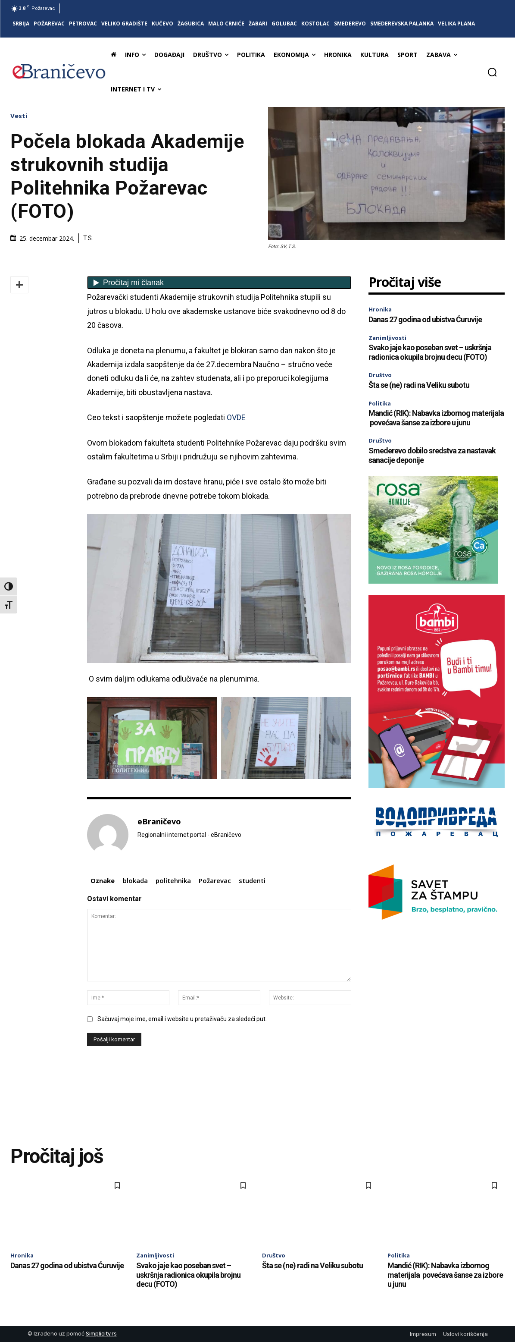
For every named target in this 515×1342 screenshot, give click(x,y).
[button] (492, 72)
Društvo (380, 375)
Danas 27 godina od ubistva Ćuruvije (425, 319)
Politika (379, 403)
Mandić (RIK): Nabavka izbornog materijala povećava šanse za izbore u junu (436, 418)
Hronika (380, 309)
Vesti (20, 116)
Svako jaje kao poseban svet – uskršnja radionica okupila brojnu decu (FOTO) (429, 352)
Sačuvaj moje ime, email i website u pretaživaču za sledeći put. (182, 1018)
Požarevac (215, 880)
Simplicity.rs (101, 1333)
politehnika (173, 880)
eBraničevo (159, 822)
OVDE (235, 417)
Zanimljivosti (387, 338)
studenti (252, 880)
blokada (135, 880)
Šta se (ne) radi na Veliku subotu (418, 385)
